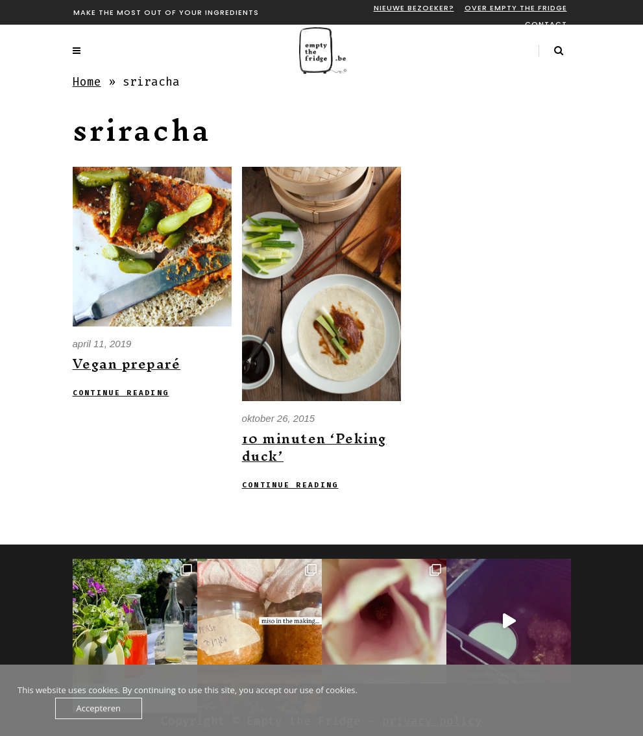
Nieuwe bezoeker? (414, 8)
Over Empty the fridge (516, 8)
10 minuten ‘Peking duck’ (314, 447)
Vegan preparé (127, 364)
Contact (546, 24)
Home (87, 82)
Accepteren (99, 708)
